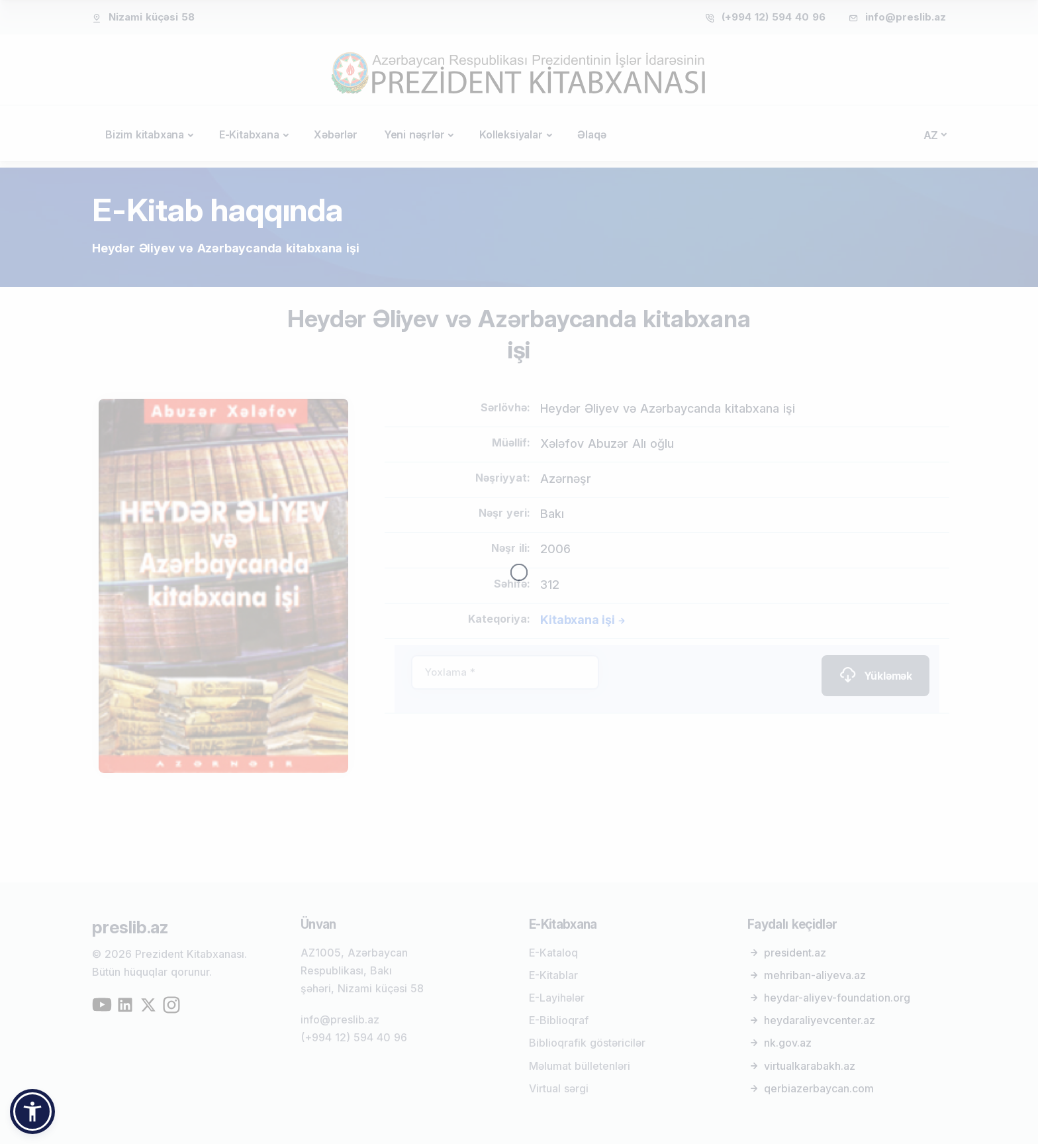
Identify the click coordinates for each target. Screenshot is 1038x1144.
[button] (32, 1111)
